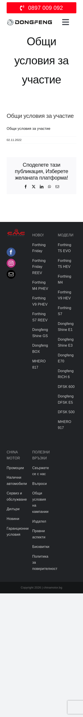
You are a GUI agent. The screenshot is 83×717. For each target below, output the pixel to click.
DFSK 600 (66, 387)
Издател (39, 521)
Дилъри (13, 509)
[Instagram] (11, 263)
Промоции (15, 468)
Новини (13, 519)
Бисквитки (40, 547)
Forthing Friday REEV (39, 267)
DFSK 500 (66, 412)
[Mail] (11, 274)
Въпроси (39, 484)
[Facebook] (11, 252)
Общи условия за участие (28, 128)
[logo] (29, 20)
